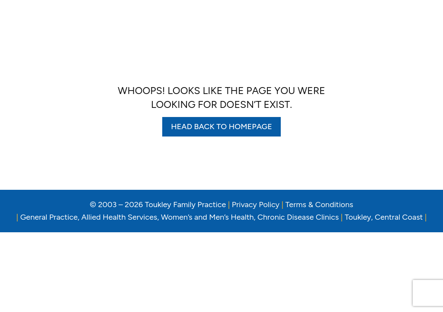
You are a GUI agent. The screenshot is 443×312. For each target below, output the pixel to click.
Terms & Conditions (319, 204)
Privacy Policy (255, 204)
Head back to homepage (221, 126)
